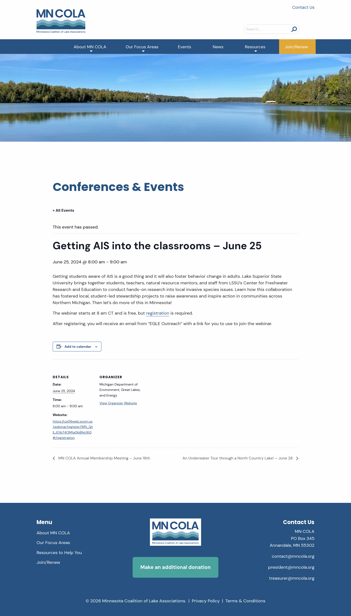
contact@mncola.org (293, 556)
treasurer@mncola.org (291, 578)
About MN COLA (90, 47)
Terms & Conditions (245, 601)
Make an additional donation (175, 567)
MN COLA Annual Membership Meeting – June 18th (103, 458)
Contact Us (303, 7)
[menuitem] (90, 46)
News (218, 47)
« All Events (63, 210)
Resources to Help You (59, 553)
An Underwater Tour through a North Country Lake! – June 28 (238, 458)
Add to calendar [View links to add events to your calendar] (78, 346)
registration (157, 313)
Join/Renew (296, 47)
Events (184, 47)
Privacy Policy (206, 601)
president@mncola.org (291, 567)
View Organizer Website (118, 403)
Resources (255, 47)
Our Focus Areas (142, 47)
